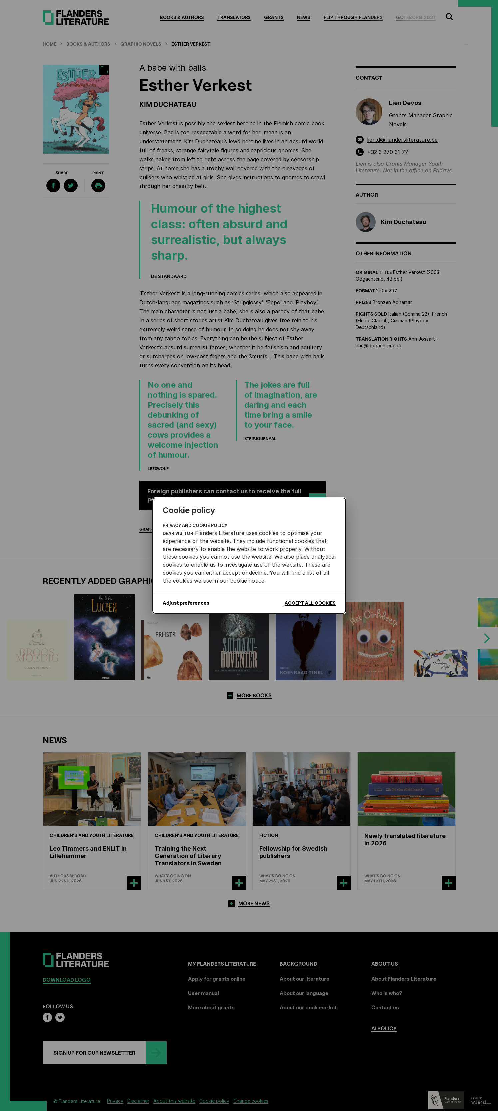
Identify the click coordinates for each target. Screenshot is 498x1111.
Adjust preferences (186, 603)
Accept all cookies (310, 603)
